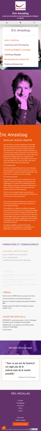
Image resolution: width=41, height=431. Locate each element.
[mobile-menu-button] (34, 22)
